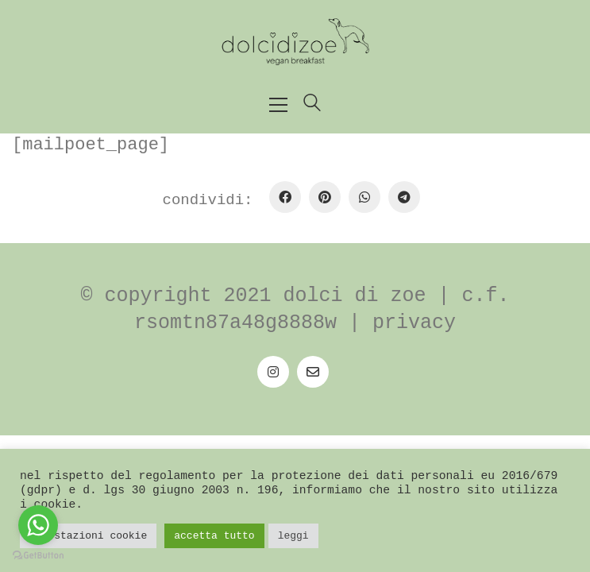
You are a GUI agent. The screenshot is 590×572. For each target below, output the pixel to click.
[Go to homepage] (295, 42)
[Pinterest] (325, 197)
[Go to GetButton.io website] (38, 556)
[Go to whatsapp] (38, 525)
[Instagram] (273, 372)
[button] (278, 105)
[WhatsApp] (364, 197)
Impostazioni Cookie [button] (88, 536)
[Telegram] (404, 197)
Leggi (293, 536)
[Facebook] (285, 197)
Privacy (414, 322)
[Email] (313, 372)
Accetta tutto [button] (214, 536)
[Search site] (312, 106)
